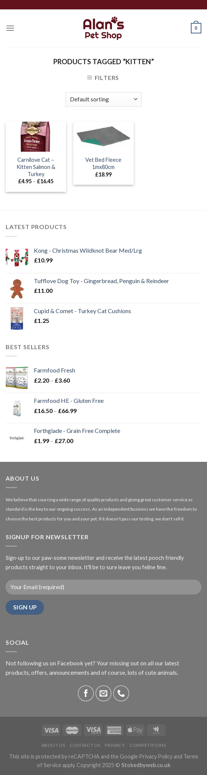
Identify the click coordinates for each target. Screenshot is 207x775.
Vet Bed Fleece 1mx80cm (103, 163)
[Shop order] (103, 99)
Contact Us (85, 745)
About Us (53, 745)
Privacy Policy (155, 756)
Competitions (148, 745)
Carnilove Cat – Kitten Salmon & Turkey (36, 167)
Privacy (115, 745)
